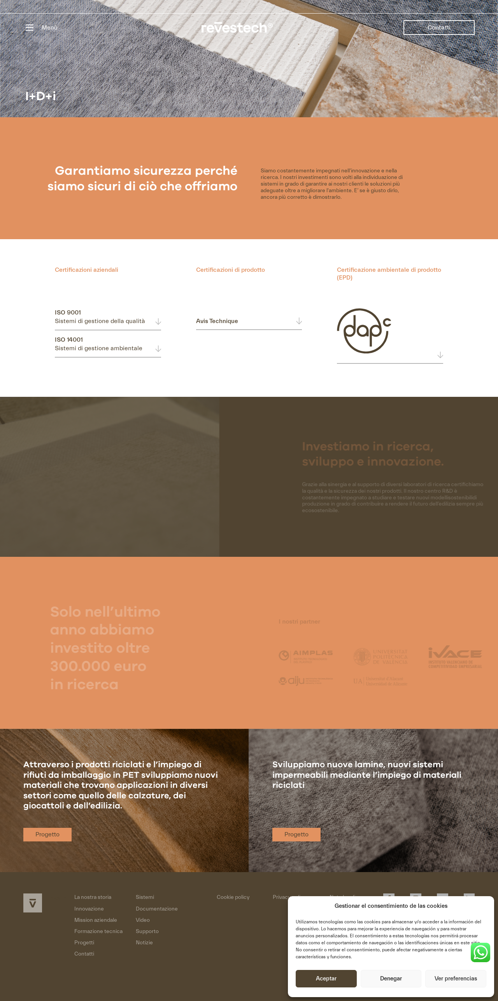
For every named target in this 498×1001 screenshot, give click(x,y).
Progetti (84, 943)
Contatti (439, 27)
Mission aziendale (95, 920)
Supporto (147, 931)
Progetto (47, 834)
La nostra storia (92, 897)
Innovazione (89, 909)
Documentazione (157, 909)
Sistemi (145, 897)
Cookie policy (233, 897)
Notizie (144, 943)
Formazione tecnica (98, 931)
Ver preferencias (456, 978)
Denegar (391, 978)
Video (143, 920)
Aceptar (326, 978)
